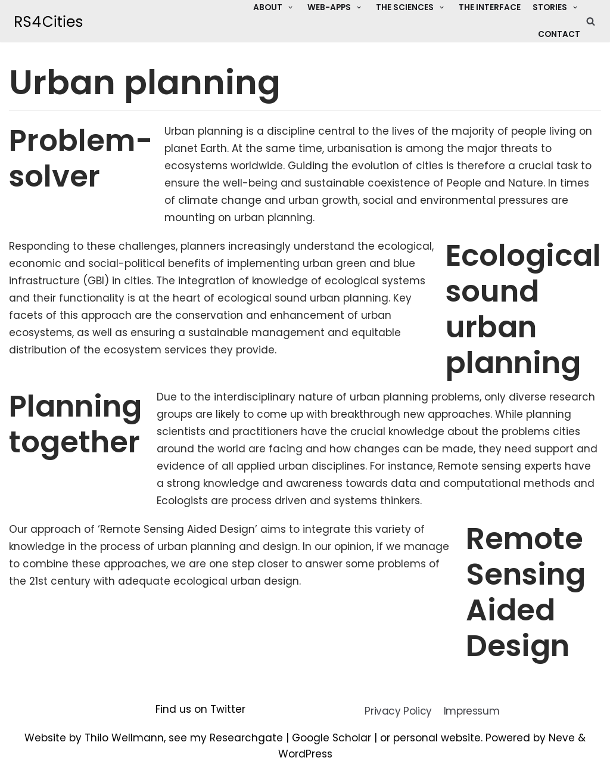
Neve (562, 738)
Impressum (471, 711)
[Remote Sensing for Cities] (48, 21)
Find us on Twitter (200, 709)
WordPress (305, 754)
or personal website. (432, 738)
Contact (559, 34)
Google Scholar (331, 738)
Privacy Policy (398, 711)
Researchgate (246, 738)
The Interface (490, 7)
